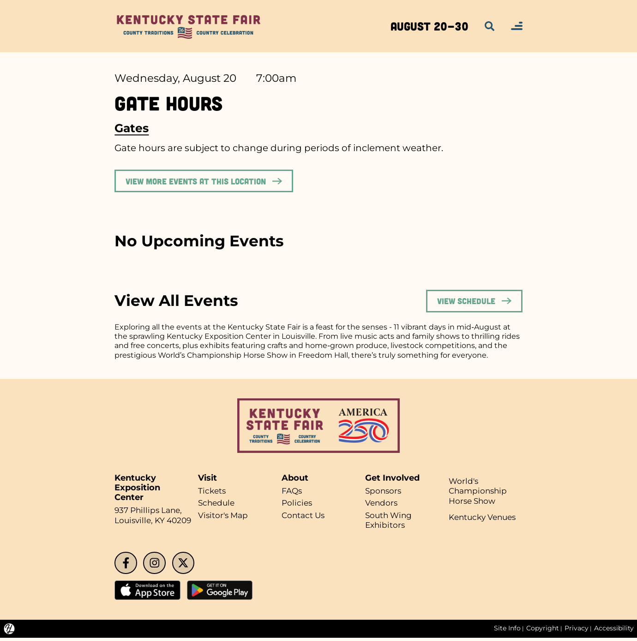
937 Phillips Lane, (150, 512)
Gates (131, 128)
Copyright (541, 632)
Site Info (506, 632)
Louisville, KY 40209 (155, 522)
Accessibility (614, 632)
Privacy (576, 632)
